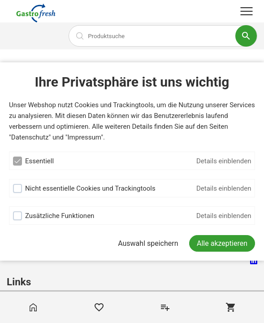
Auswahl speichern (148, 243)
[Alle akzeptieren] (222, 243)
